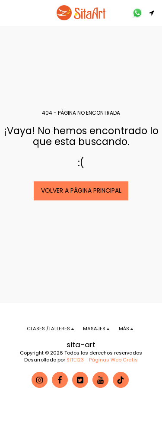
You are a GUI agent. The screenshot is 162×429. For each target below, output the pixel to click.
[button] (9, 12)
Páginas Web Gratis (113, 359)
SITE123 (75, 359)
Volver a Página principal (81, 190)
